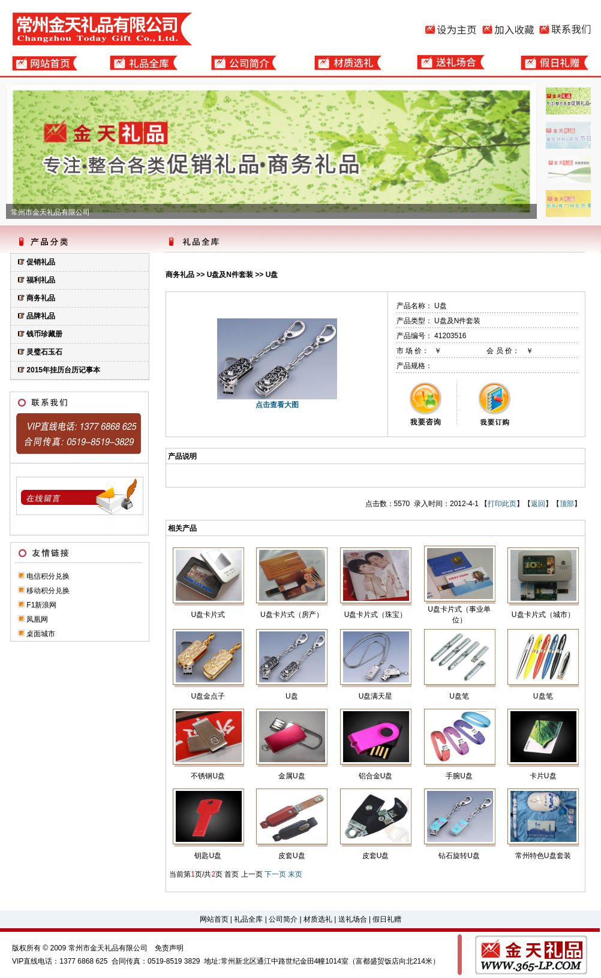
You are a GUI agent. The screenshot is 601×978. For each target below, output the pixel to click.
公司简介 (283, 919)
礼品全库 (248, 919)
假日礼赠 (386, 919)
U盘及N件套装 (230, 274)
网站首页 (214, 919)
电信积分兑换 (48, 576)
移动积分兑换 (48, 590)
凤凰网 (37, 619)
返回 (538, 503)
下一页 (275, 874)
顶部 (567, 503)
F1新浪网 (41, 605)
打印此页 (502, 503)
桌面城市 (40, 634)
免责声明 (169, 948)
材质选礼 (317, 919)
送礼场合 (352, 919)
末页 (295, 874)
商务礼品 (180, 274)
